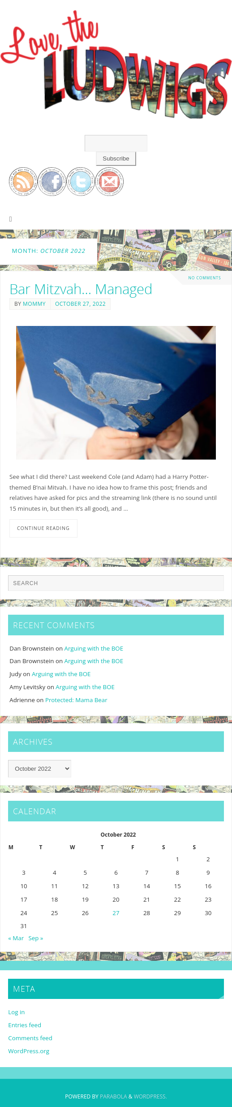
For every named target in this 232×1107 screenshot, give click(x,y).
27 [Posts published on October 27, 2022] (115, 913)
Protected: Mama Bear (76, 700)
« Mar (16, 938)
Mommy (34, 304)
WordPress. (150, 1096)
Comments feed (30, 1038)
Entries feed (24, 1025)
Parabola (113, 1096)
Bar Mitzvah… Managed (80, 288)
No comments (204, 277)
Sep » (36, 938)
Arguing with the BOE (94, 648)
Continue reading (43, 528)
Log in (16, 1012)
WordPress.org (28, 1051)
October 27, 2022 (80, 304)
